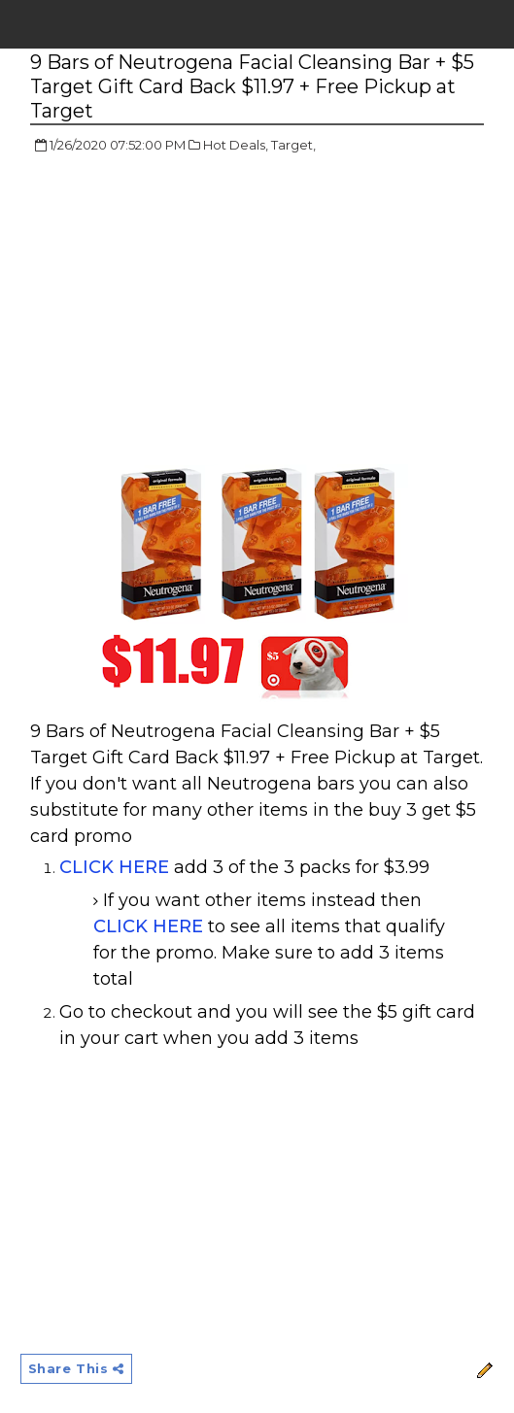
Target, (293, 144)
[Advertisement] (193, 311)
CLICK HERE (114, 867)
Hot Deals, (235, 144)
